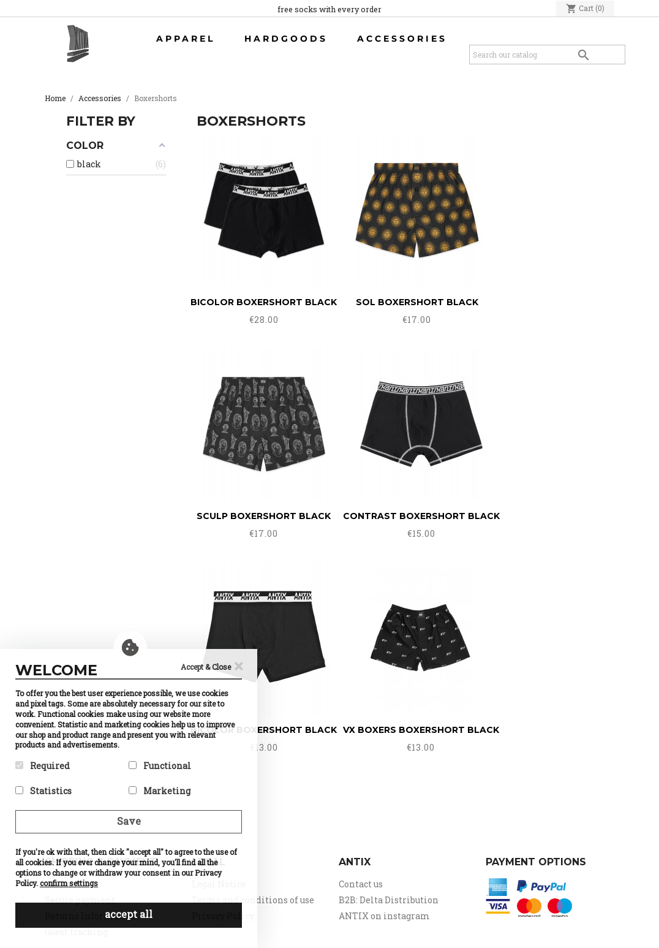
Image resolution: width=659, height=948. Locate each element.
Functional (160, 765)
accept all (129, 914)
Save (129, 820)
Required (42, 765)
